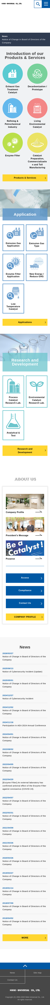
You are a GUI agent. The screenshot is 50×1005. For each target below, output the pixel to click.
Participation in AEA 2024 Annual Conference (24, 725)
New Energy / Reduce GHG (36, 267)
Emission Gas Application (13, 237)
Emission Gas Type (36, 237)
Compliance (25, 590)
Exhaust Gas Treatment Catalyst (13, 79)
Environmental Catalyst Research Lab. (37, 391)
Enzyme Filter (13, 145)
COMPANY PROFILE (25, 617)
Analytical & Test (13, 425)
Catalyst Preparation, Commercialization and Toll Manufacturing (37, 151)
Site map (37, 973)
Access (25, 578)
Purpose (25, 550)
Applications (25, 322)
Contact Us (25, 603)
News (12, 973)
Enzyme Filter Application (13, 267)
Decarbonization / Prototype (37, 77)
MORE (25, 938)
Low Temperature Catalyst (13, 298)
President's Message (25, 527)
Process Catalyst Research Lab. (13, 391)
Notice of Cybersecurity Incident (18, 698)
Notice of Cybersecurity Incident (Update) (22, 671)
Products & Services (25, 178)
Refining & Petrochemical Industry (13, 113)
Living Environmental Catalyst (37, 113)
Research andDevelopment (24, 450)
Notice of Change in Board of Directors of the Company (23, 41)
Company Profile (25, 503)
